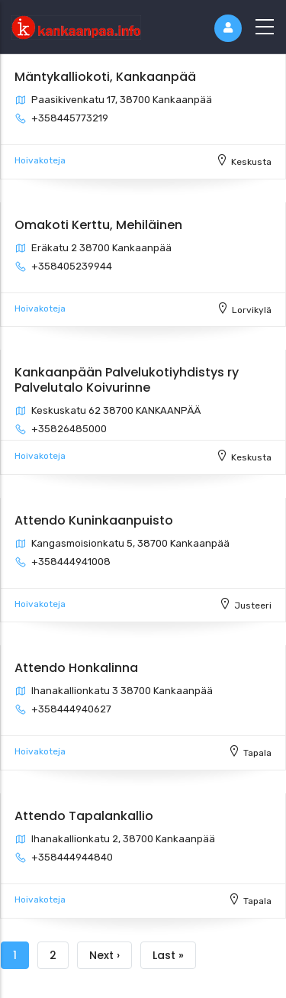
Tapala (257, 753)
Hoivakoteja (40, 160)
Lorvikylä (252, 310)
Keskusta (251, 162)
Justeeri (253, 605)
